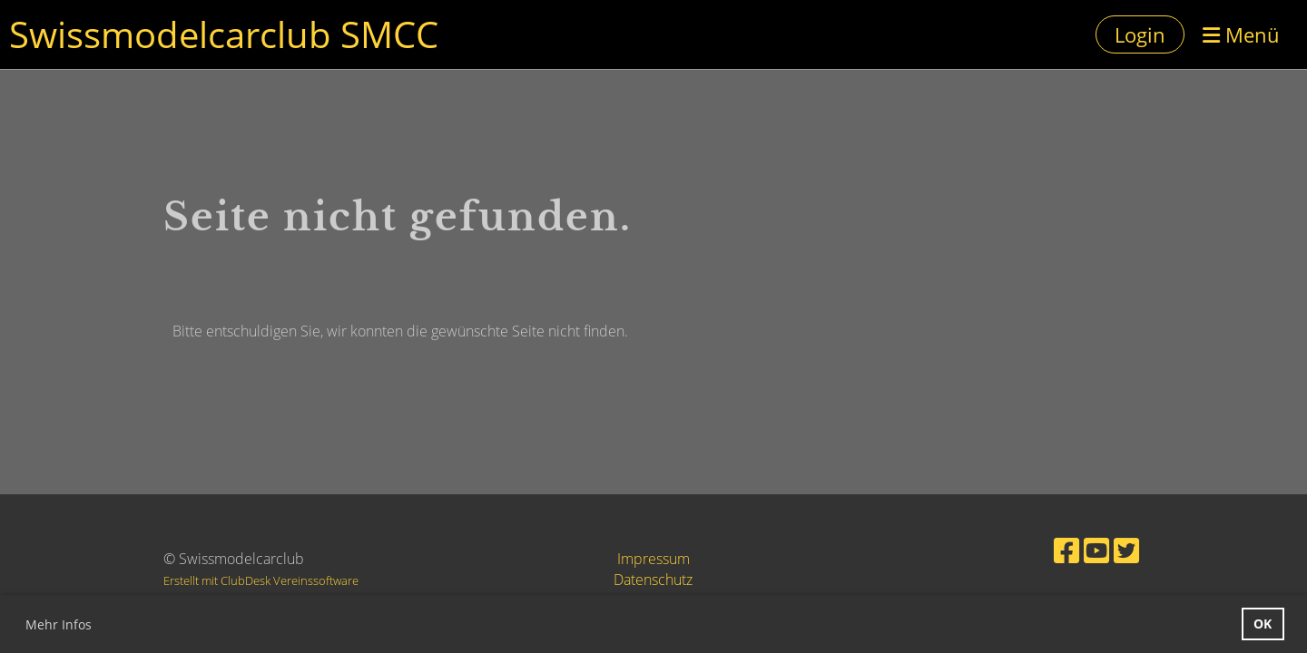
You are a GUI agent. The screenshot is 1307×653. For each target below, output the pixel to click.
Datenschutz (653, 580)
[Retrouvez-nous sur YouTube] (1096, 550)
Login (1140, 34)
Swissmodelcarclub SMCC (223, 34)
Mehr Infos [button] (58, 624)
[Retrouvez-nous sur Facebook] (1066, 550)
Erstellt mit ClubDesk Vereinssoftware (261, 580)
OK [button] (1262, 623)
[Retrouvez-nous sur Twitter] (1126, 550)
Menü (1241, 34)
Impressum (653, 559)
